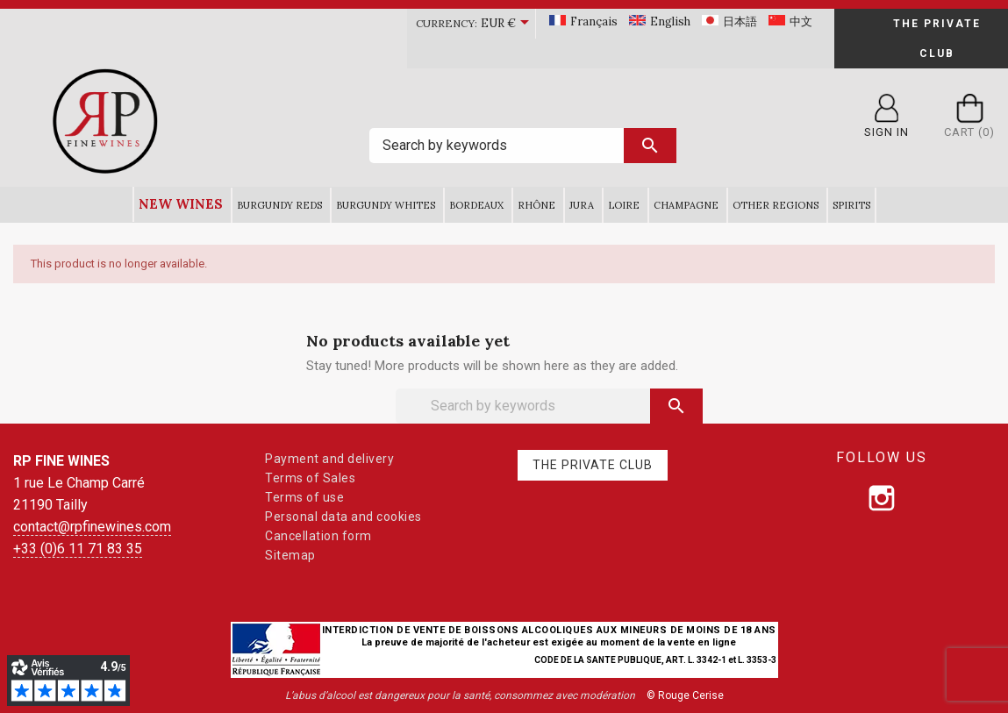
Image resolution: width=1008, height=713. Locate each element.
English (670, 21)
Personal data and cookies (343, 517)
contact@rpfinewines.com (92, 526)
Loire (624, 205)
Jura (581, 205)
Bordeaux (476, 205)
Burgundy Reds (279, 205)
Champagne (686, 205)
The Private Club (937, 39)
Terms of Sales (310, 478)
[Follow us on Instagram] (881, 498)
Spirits (851, 205)
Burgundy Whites (385, 205)
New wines (181, 204)
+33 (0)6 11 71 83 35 (77, 548)
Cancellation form (318, 536)
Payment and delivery (329, 459)
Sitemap (290, 555)
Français (594, 21)
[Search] (522, 145)
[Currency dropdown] (508, 23)
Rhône (536, 205)
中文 (801, 21)
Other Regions (776, 205)
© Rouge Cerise (685, 695)
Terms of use (304, 497)
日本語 (740, 21)
